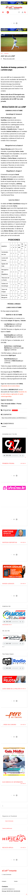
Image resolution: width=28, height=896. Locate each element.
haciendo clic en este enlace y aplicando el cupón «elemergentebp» (14, 394)
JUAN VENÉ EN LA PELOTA (11, 688)
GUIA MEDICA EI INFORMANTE (12, 782)
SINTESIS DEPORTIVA (9, 542)
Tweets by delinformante (7, 828)
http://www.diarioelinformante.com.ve (13, 456)
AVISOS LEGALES (8, 583)
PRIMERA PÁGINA (8, 463)
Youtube (16, 881)
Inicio (2, 53)
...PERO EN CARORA (9, 724)
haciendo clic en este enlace (10, 386)
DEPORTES (6, 53)
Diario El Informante (9, 821)
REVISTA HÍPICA (7, 847)
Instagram (4, 881)
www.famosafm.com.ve (6, 624)
